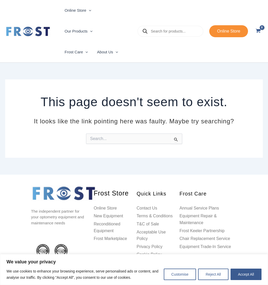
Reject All (213, 274)
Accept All (246, 274)
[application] (88, 10)
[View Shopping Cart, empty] (258, 31)
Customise (179, 274)
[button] (228, 31)
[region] (134, 269)
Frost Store (108, 194)
